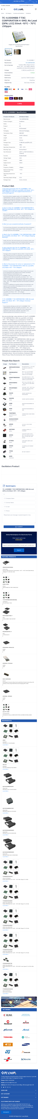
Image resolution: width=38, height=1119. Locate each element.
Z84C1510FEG (13, 382)
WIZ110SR (12, 429)
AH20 (10, 456)
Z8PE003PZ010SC (14, 367)
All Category (8, 13)
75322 (11, 451)
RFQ (19, 103)
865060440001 (13, 419)
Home (2, 13)
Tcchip (23, 1116)
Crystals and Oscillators (18, 13)
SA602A (11, 398)
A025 (10, 408)
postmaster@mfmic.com (10, 1082)
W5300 (11, 435)
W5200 (11, 446)
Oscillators (28, 13)
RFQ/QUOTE (6, 1112)
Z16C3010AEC (13, 388)
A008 (10, 403)
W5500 (11, 424)
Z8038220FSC (13, 372)
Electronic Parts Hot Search (10, 1101)
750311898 (12, 413)
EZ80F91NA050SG (14, 377)
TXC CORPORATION (30, 62)
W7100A (11, 440)
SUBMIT (19, 527)
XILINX (26, 1116)
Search (19, 550)
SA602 (11, 393)
